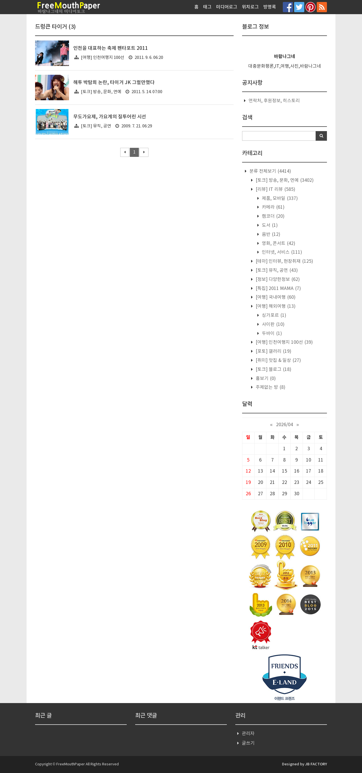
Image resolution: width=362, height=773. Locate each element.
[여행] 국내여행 (275, 297)
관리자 (248, 733)
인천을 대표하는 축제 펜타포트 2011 (110, 48)
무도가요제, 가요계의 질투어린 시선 (109, 117)
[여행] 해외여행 (275, 306)
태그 (207, 7)
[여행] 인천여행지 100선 (102, 57)
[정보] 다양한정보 (277, 279)
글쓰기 (248, 743)
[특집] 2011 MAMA (278, 288)
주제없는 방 (270, 387)
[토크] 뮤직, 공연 (96, 126)
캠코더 (273, 216)
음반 (270, 234)
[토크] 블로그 (273, 369)
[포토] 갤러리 (273, 351)
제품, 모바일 (279, 198)
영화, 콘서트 (278, 243)
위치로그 (250, 7)
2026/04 (284, 424)
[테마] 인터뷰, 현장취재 (284, 261)
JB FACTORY (316, 764)
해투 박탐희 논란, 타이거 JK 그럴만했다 (114, 83)
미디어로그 (226, 7)
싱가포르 (273, 315)
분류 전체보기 (269, 171)
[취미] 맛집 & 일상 (278, 360)
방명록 (269, 7)
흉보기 (265, 378)
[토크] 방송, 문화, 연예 (101, 91)
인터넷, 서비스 (281, 252)
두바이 (271, 333)
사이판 (273, 324)
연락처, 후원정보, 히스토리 (274, 100)
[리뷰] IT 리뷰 (275, 189)
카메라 (273, 207)
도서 (269, 225)
